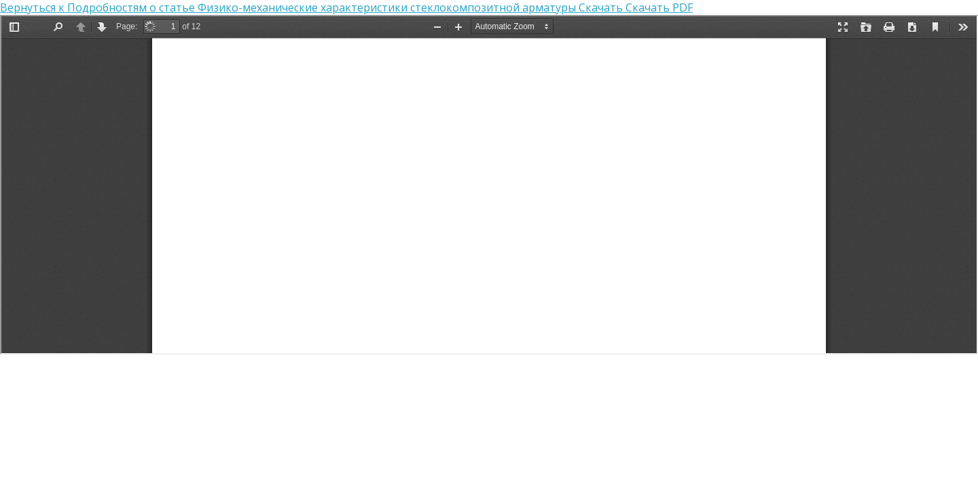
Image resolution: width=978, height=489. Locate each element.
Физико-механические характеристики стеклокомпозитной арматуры (388, 7)
